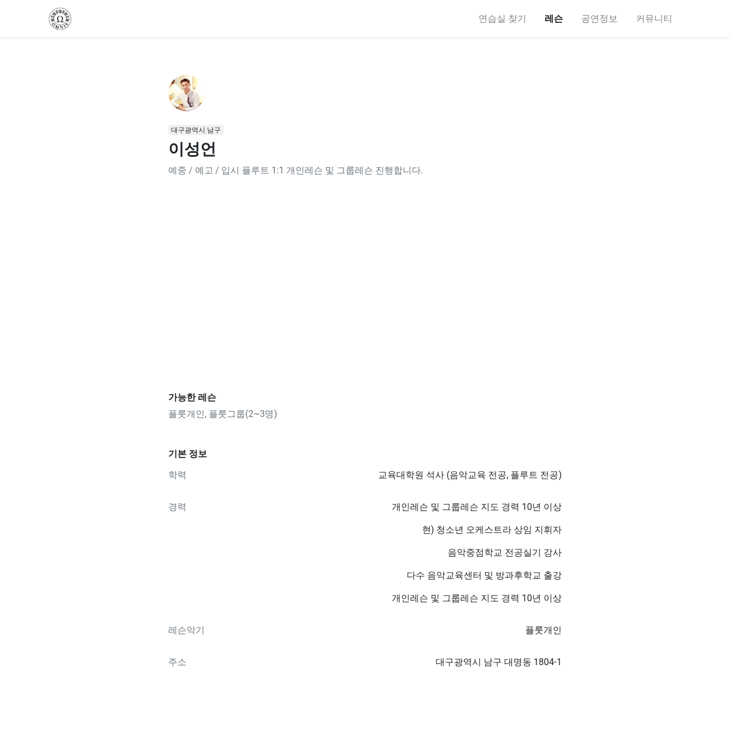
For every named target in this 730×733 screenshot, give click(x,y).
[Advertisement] (365, 285)
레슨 (554, 18)
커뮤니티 (654, 18)
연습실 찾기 (502, 18)
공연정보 (599, 18)
